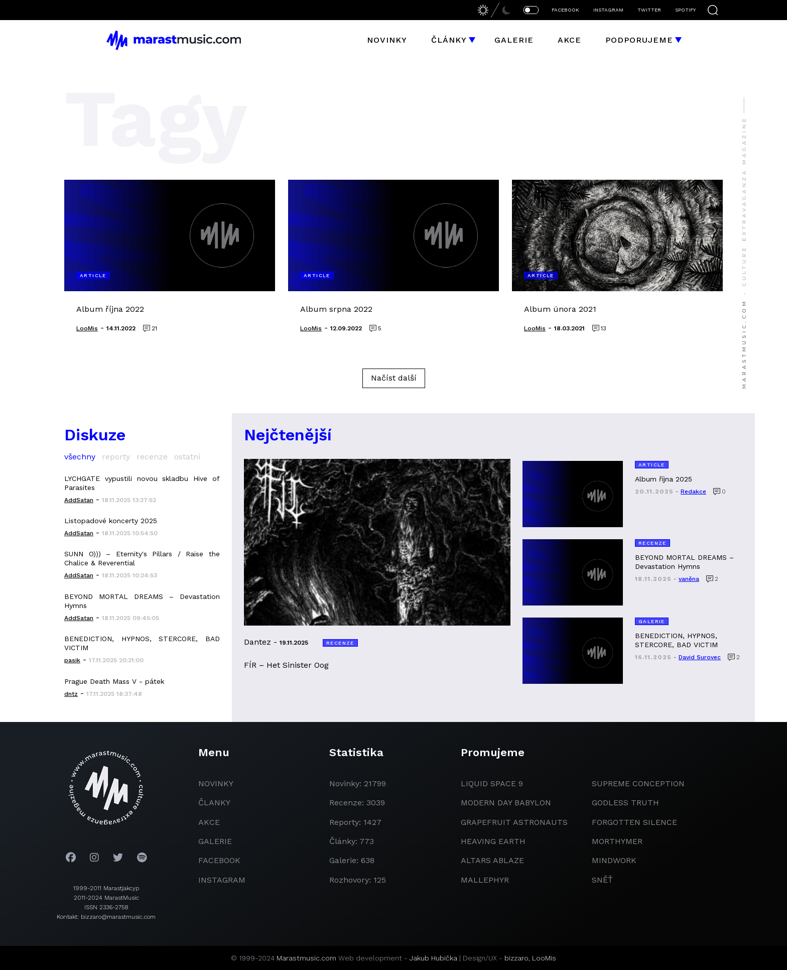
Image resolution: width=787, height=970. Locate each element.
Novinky (387, 40)
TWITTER (649, 10)
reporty (116, 456)
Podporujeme (639, 40)
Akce (569, 40)
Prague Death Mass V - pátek (114, 681)
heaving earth (493, 841)
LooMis (544, 958)
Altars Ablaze (492, 860)
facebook (219, 860)
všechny (79, 456)
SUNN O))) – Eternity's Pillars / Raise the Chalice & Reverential (142, 558)
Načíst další (394, 378)
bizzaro (516, 958)
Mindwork (614, 860)
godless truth (625, 802)
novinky (215, 783)
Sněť (602, 880)
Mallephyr (485, 880)
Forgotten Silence (634, 822)
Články (449, 40)
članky (214, 802)
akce (209, 822)
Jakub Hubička (433, 958)
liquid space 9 (492, 783)
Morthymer (617, 841)
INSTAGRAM (608, 10)
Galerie (514, 40)
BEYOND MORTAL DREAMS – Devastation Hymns (142, 601)
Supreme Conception (638, 783)
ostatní (187, 456)
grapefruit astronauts (514, 822)
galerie (215, 841)
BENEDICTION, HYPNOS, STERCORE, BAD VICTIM (142, 643)
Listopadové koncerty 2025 (110, 521)
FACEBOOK (565, 10)
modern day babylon (506, 802)
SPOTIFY (685, 10)
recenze (152, 456)
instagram (221, 880)
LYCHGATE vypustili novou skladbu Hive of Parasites (142, 483)
